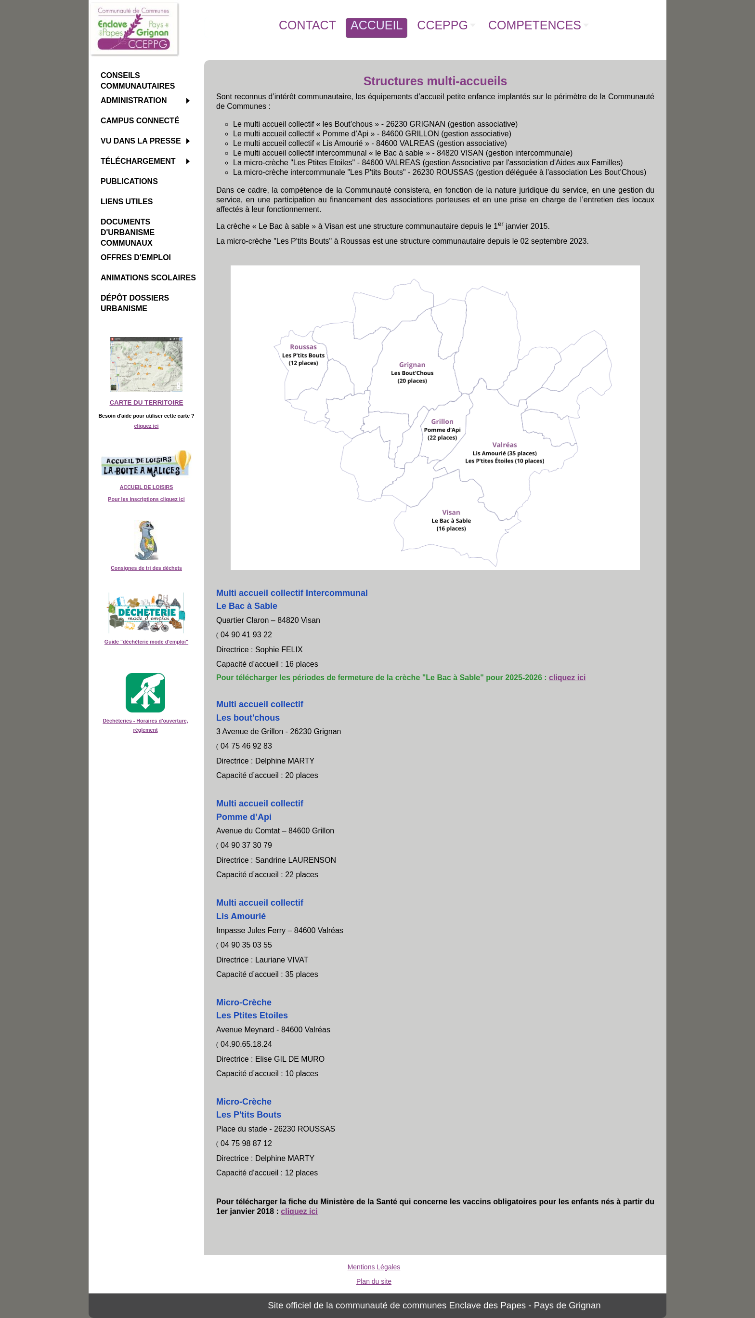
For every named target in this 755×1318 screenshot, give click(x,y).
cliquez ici (146, 426)
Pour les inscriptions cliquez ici (146, 499)
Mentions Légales (374, 1267)
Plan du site (373, 1281)
